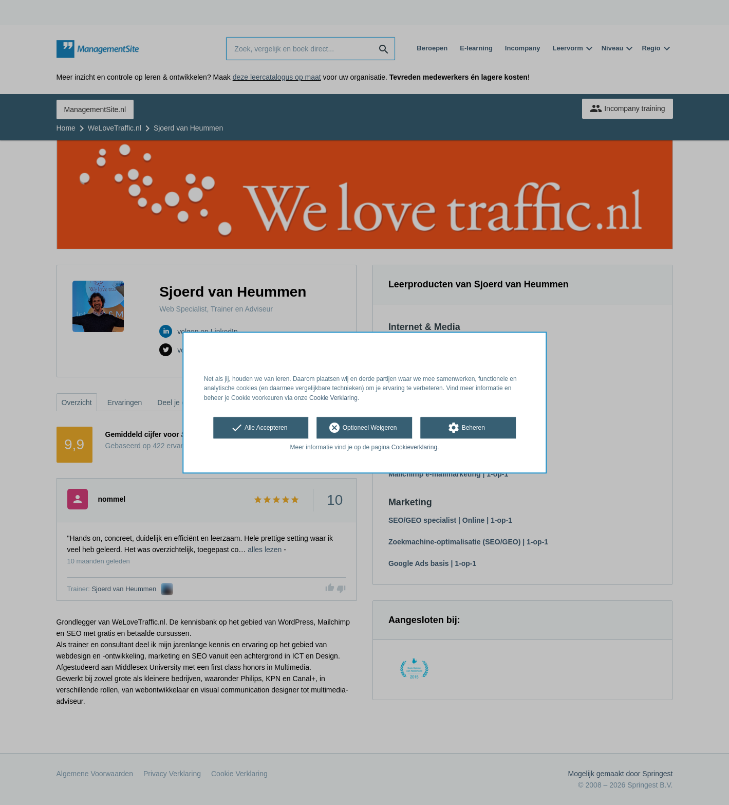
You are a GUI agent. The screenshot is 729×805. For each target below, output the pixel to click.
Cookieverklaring (414, 447)
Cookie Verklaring (333, 397)
